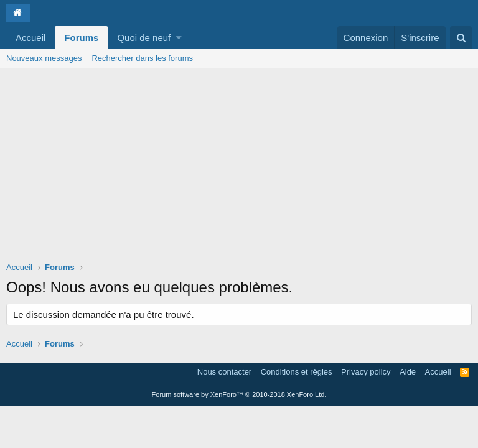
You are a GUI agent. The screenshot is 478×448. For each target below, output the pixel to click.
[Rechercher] (461, 37)
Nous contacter (224, 371)
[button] (179, 37)
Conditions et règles (296, 371)
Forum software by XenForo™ (239, 394)
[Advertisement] (239, 162)
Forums (81, 37)
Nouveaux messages (44, 58)
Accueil (30, 37)
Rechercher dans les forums (142, 58)
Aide (408, 371)
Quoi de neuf (144, 37)
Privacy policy (365, 371)
